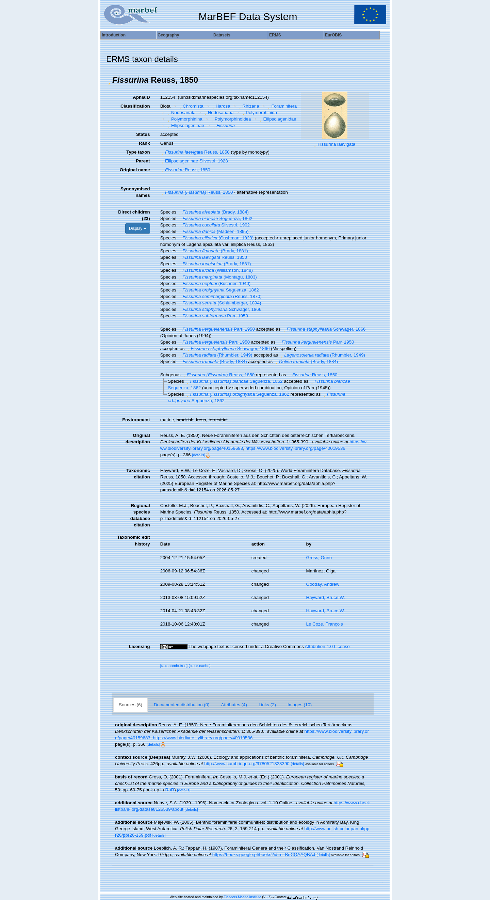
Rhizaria (248, 106)
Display (137, 228)
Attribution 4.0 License (327, 646)
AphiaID (141, 97)
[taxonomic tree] (174, 666)
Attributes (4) (234, 704)
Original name (135, 169)
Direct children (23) (134, 215)
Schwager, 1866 (219, 309)
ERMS (275, 35)
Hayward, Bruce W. (325, 597)
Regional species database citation (140, 515)
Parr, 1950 (213, 315)
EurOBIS (333, 35)
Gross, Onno (319, 557)
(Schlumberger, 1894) (219, 302)
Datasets (221, 35)
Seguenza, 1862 (215, 218)
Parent (143, 160)
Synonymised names (135, 192)
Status (143, 134)
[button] (109, 80)
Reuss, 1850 (195, 152)
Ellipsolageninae (185, 125)
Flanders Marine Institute (242, 897)
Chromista (190, 106)
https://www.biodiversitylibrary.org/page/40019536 (295, 448)
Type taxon (138, 152)
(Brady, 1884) (213, 212)
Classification (135, 106)
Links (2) (267, 704)
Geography (168, 35)
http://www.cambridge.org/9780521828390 (246, 763)
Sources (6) (130, 704)
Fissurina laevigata (336, 144)
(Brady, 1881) (213, 250)
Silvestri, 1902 (214, 224)
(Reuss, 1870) (220, 296)
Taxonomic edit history (133, 540)
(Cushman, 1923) (216, 237)
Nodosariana (218, 112)
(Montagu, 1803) (217, 277)
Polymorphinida (259, 112)
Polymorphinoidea (230, 119)
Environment (136, 419)
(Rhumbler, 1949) (215, 355)
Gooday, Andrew (323, 584)
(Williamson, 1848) (215, 270)
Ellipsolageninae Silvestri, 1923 (194, 160)
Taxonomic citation (138, 473)
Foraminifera (281, 106)
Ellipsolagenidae (277, 119)
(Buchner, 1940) (214, 283)
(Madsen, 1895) (213, 231)
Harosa (220, 106)
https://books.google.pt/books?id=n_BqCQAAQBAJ (263, 854)
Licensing (139, 646)
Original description (138, 438)
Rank (144, 143)
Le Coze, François (324, 624)
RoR (169, 789)
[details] (198, 455)
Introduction (114, 35)
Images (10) (300, 704)
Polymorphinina (184, 119)
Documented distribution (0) (182, 704)
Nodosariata (180, 112)
